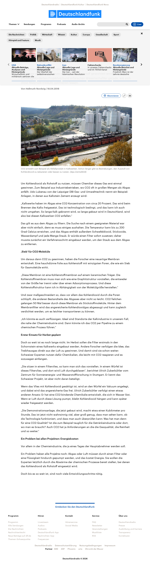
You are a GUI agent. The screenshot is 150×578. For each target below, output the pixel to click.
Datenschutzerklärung (66, 545)
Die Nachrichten (16, 529)
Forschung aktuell (26, 33)
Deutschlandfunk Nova (98, 4)
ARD (56, 549)
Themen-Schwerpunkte (19, 539)
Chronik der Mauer (94, 549)
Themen (13, 24)
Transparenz (124, 532)
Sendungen (29, 24)
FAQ (94, 522)
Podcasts (61, 24)
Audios (41, 525)
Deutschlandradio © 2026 (75, 558)
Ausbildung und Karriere (130, 529)
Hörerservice (71, 522)
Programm (46, 24)
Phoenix (72, 549)
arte (80, 549)
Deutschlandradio (50, 4)
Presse (122, 525)
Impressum (110, 545)
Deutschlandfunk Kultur (72, 4)
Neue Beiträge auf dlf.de (19, 536)
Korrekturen (124, 536)
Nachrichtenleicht (16, 532)
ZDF (63, 549)
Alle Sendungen (15, 525)
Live (137, 24)
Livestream (43, 522)
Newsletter (97, 525)
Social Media (71, 525)
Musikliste (96, 532)
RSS (94, 536)
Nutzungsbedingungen (90, 545)
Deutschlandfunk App (48, 532)
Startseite (11, 33)
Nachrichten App (46, 536)
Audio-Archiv (78, 24)
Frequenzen (43, 539)
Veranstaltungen (100, 529)
